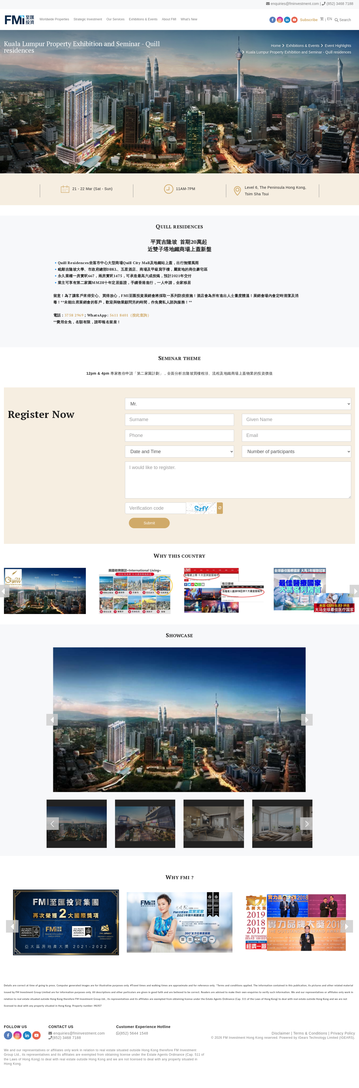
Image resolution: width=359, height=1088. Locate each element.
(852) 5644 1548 (133, 1033)
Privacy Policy (343, 1033)
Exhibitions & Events (144, 19)
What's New (189, 19)
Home (276, 46)
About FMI (170, 19)
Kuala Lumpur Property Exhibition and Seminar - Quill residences (298, 52)
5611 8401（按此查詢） (129, 315)
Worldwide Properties (55, 19)
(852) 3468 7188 (339, 4)
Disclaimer (281, 1033)
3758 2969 (74, 315)
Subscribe (312, 19)
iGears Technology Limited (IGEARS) (326, 1038)
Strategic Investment (88, 19)
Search (346, 19)
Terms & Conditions (310, 1033)
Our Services (116, 19)
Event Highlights (338, 46)
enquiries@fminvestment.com (295, 4)
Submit (149, 523)
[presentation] (52, 720)
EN (332, 18)
